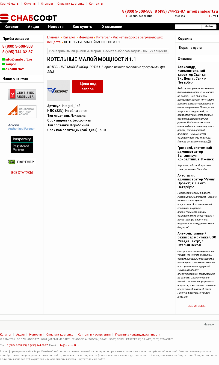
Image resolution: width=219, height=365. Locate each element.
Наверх (209, 324)
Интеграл (86, 37)
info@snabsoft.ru (202, 11)
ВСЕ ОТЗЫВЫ (197, 305)
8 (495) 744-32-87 (170, 11)
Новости (35, 334)
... (175, 339)
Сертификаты (9, 3)
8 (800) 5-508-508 (137, 11)
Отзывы (47, 3)
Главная (53, 37)
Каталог (69, 37)
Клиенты (30, 3)
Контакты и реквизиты (94, 334)
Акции (20, 334)
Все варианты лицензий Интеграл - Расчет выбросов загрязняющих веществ (108, 51)
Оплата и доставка (70, 3)
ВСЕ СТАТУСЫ (22, 172)
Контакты (96, 3)
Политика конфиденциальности (137, 334)
